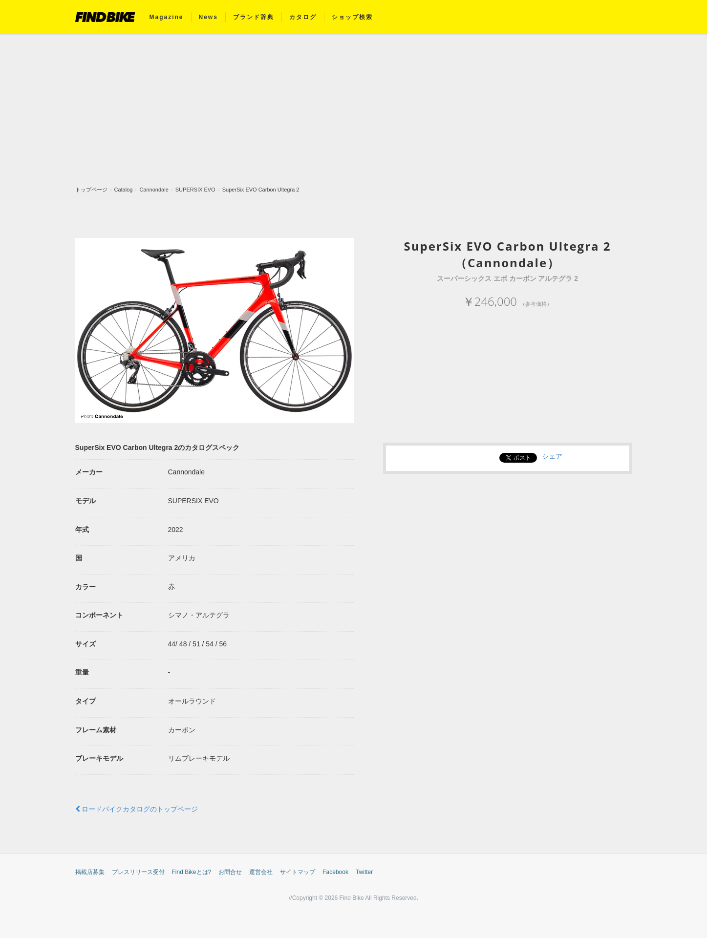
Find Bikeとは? (192, 872)
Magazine (167, 17)
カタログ (303, 17)
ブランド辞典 (253, 17)
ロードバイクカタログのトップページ (136, 809)
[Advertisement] (354, 112)
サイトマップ (297, 872)
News (208, 17)
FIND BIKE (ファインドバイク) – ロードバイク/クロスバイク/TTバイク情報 (105, 17)
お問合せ (230, 872)
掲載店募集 (90, 872)
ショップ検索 (352, 17)
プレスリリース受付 (138, 872)
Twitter (364, 872)
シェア (552, 456)
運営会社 (261, 872)
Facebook (335, 872)
